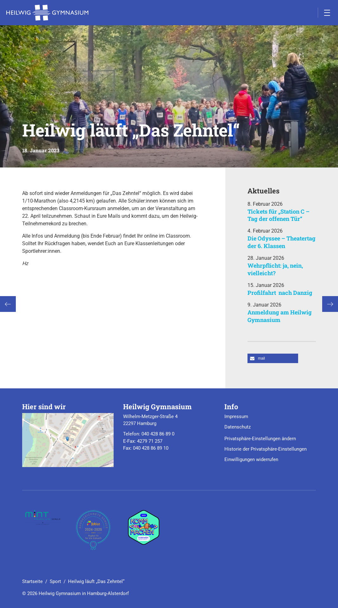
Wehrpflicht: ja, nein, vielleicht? (275, 269)
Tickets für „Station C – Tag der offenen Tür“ (278, 215)
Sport (55, 581)
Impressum (236, 416)
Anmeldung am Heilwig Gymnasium (279, 315)
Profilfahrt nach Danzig (279, 292)
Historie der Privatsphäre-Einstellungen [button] (265, 449)
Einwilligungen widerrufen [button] (251, 459)
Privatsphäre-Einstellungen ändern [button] (260, 438)
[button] (272, 358)
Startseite (32, 581)
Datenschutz (237, 427)
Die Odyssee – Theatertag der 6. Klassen (281, 241)
